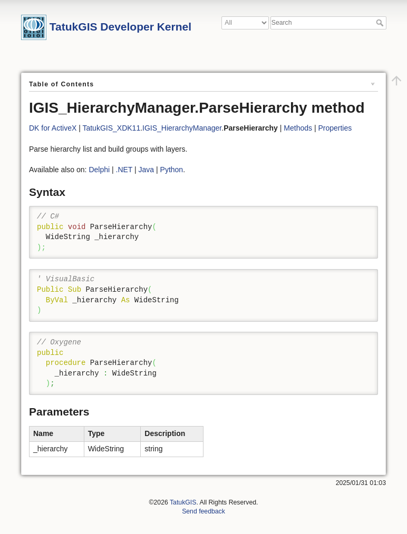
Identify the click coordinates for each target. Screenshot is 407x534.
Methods (298, 128)
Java (146, 169)
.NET (124, 169)
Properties (335, 128)
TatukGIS (183, 502)
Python (171, 169)
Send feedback (203, 511)
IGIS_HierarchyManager (181, 128)
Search (381, 22)
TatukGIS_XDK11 (111, 128)
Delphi (99, 169)
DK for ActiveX (52, 128)
